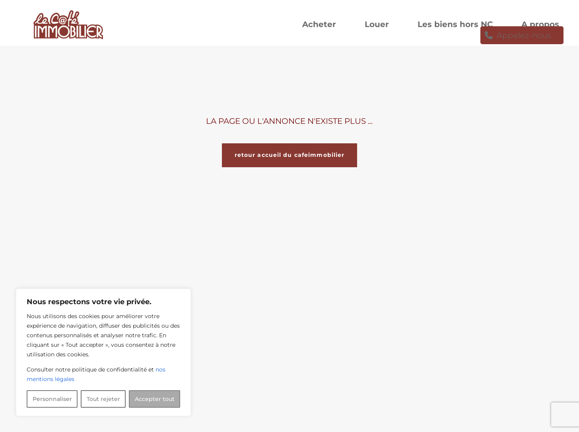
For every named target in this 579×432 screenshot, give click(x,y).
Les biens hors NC (455, 25)
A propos (540, 25)
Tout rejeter (103, 399)
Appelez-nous (524, 36)
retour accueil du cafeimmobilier (290, 154)
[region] (103, 352)
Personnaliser (52, 399)
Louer (377, 25)
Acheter (319, 25)
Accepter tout (155, 399)
